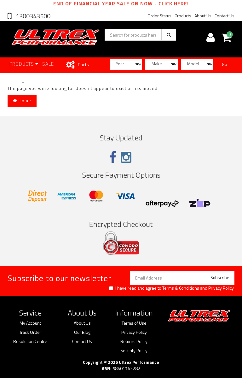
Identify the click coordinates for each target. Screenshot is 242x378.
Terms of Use (134, 323)
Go (224, 64)
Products (183, 15)
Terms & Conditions (180, 288)
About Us (202, 15)
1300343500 (32, 16)
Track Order (30, 332)
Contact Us (224, 15)
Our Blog (82, 332)
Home (22, 100)
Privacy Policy (220, 288)
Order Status (159, 15)
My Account (30, 323)
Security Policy (133, 350)
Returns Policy (133, 341)
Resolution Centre (30, 341)
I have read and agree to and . (171, 288)
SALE (48, 64)
